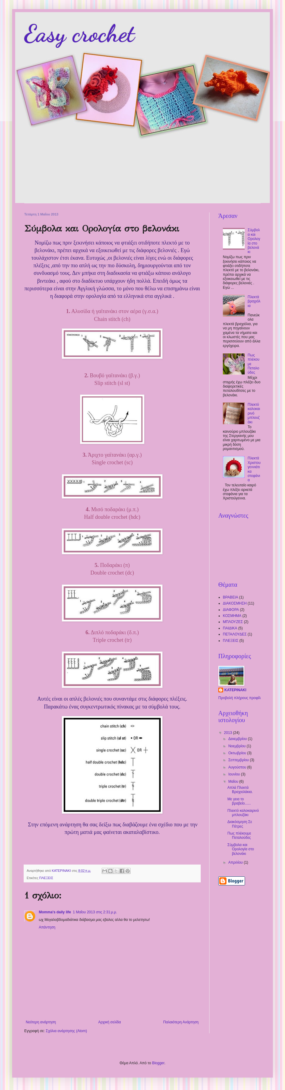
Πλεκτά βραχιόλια (254, 301)
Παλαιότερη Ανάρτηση (181, 1022)
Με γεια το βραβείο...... (239, 801)
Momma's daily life (55, 912)
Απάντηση (47, 927)
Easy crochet (79, 33)
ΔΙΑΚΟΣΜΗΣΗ (235, 603)
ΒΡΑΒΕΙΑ (230, 597)
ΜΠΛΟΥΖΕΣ (233, 622)
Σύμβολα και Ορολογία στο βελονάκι (254, 241)
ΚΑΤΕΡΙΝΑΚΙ (235, 690)
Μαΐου (233, 781)
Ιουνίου (234, 774)
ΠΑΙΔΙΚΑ (230, 628)
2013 (228, 733)
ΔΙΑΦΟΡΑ (231, 610)
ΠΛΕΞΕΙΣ (46, 878)
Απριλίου (236, 862)
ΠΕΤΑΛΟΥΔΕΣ (234, 634)
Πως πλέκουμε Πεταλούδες (239, 835)
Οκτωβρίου (237, 753)
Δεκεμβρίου (238, 739)
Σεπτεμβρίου (239, 760)
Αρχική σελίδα (109, 1022)
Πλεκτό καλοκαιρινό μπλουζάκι (254, 413)
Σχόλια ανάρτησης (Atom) (66, 1031)
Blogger (158, 1063)
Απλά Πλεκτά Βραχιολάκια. (240, 789)
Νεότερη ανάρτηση (41, 1022)
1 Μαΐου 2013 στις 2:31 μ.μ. (95, 912)
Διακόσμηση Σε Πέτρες (239, 824)
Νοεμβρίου (237, 746)
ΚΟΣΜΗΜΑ (232, 616)
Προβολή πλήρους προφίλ (239, 698)
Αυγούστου (237, 767)
